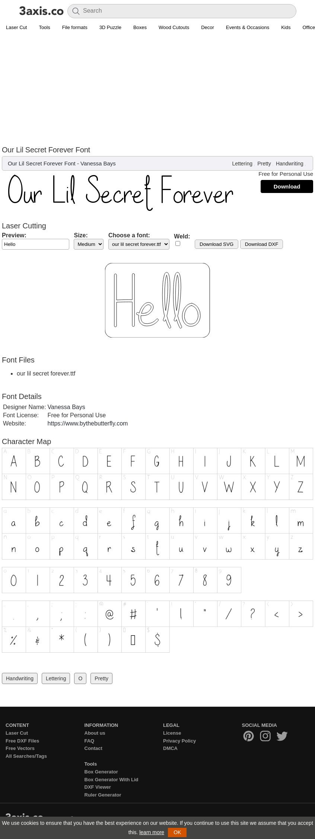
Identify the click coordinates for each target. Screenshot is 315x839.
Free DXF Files (22, 741)
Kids (285, 27)
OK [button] (177, 832)
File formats (75, 27)
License (172, 733)
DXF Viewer (98, 787)
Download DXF (262, 244)
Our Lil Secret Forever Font (42, 163)
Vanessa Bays (98, 163)
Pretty (264, 164)
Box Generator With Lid (112, 779)
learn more (151, 832)
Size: (81, 235)
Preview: (14, 235)
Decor (207, 27)
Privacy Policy (179, 741)
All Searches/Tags (26, 756)
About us (95, 733)
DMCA (170, 748)
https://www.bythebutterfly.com (88, 423)
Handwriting (289, 164)
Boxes (140, 27)
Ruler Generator (103, 795)
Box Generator (101, 772)
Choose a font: (129, 235)
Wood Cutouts (174, 27)
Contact (93, 748)
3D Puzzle (110, 27)
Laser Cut (16, 27)
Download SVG (216, 244)
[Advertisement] (157, 90)
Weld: (182, 236)
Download (287, 186)
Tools (44, 27)
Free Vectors (20, 748)
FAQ (90, 741)
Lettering (242, 164)
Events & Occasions (247, 27)
